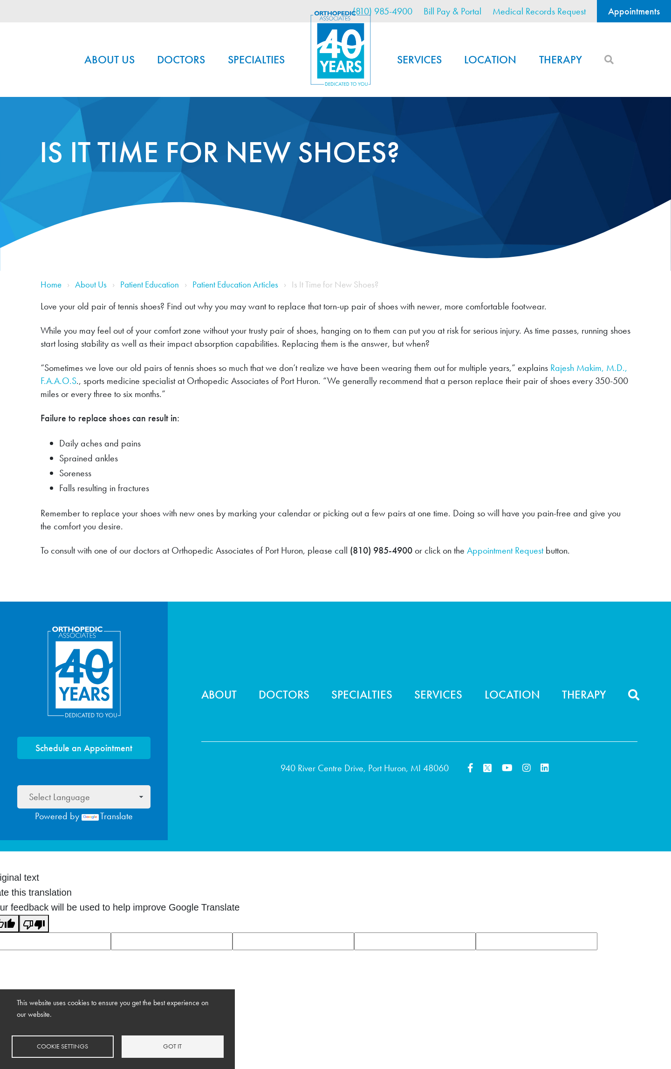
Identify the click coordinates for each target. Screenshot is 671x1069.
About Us (109, 59)
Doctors (181, 59)
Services (419, 59)
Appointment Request (506, 550)
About (219, 694)
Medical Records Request (539, 11)
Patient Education (149, 284)
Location (490, 59)
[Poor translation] (34, 923)
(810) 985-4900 (382, 11)
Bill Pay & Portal (452, 11)
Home (340, 48)
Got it (172, 1046)
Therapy (560, 59)
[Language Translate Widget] (84, 797)
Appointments (634, 11)
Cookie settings (62, 1046)
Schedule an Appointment (83, 748)
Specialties (256, 59)
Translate (107, 816)
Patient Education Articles (235, 284)
